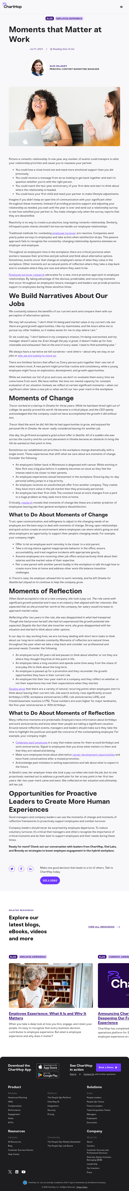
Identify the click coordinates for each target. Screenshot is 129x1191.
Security (52, 1110)
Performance (14, 1110)
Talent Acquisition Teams (98, 1110)
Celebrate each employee (31, 742)
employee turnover (64, 233)
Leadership (92, 1164)
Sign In (73, 1074)
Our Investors (93, 1168)
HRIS (10, 1102)
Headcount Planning (17, 1097)
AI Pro (11, 1122)
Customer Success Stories (20, 1150)
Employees (92, 1118)
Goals (10, 1118)
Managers (91, 1114)
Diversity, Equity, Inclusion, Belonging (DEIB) (99, 1158)
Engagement (14, 1114)
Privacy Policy (82, 1187)
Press (89, 1172)
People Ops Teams (95, 1102)
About (89, 1142)
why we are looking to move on (37, 355)
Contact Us (89, 1074)
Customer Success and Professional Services (98, 1151)
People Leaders (94, 1097)
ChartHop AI (53, 1102)
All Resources (14, 1142)
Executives (92, 1122)
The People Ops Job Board (60, 1146)
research (27, 502)
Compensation (15, 1106)
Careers (91, 1146)
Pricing (51, 1114)
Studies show (17, 688)
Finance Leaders (95, 1106)
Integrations (53, 1106)
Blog (10, 1146)
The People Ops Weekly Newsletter (64, 1142)
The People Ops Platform (59, 1097)
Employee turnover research (27, 274)
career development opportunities (93, 754)
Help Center (13, 1154)
